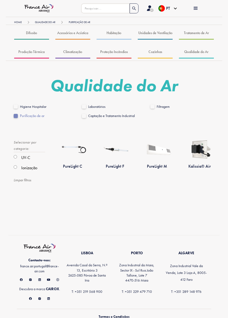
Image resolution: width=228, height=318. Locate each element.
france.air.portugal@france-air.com (39, 268)
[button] (167, 8)
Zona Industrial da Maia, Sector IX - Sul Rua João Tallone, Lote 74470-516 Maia (136, 273)
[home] (40, 8)
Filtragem (163, 106)
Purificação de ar (32, 116)
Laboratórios (96, 106)
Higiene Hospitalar (33, 106)
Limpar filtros (22, 180)
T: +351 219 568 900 (87, 291)
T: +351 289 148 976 (186, 291)
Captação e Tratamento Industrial (111, 116)
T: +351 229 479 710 (137, 291)
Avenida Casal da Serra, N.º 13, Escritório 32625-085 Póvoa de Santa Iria (87, 273)
